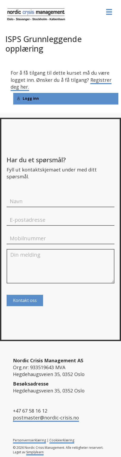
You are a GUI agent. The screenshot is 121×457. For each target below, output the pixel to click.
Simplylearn (35, 452)
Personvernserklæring (29, 440)
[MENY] (109, 12)
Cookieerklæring (61, 440)
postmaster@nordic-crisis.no (46, 417)
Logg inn (28, 98)
